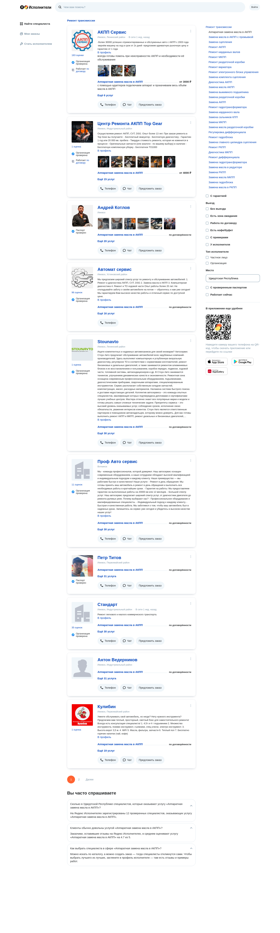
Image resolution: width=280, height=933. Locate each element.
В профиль (104, 52)
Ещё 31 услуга (107, 576)
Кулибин (107, 706)
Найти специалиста (35, 23)
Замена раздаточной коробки (227, 97)
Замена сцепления (220, 41)
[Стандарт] (82, 612)
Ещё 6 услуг (105, 95)
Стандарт (108, 604)
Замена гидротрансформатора (228, 162)
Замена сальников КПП (223, 117)
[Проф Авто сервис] (82, 470)
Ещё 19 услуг (106, 750)
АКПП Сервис (112, 32)
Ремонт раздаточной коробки (227, 62)
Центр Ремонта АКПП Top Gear (130, 123)
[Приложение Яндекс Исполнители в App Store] (217, 361)
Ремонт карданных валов (224, 51)
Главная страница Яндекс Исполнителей (35, 7)
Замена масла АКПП (221, 87)
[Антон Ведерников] (82, 668)
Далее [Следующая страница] (90, 779)
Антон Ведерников (117, 659)
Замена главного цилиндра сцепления (232, 142)
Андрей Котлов (114, 207)
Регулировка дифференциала (227, 132)
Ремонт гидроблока (221, 137)
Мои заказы (30, 33)
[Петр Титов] (82, 566)
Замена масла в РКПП (223, 187)
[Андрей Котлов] (82, 215)
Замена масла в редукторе (225, 167)
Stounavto (108, 341)
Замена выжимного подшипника (229, 92)
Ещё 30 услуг (106, 433)
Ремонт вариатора (220, 67)
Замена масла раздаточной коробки (231, 127)
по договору (82, 70)
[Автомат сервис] (82, 277)
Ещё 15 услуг (106, 179)
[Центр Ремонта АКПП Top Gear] (82, 132)
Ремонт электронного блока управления (233, 72)
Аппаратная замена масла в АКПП (120, 81)
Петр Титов (109, 557)
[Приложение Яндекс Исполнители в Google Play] (243, 361)
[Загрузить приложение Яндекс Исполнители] (233, 327)
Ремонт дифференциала (224, 157)
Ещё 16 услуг (106, 313)
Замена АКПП (217, 102)
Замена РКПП (217, 172)
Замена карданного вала (224, 112)
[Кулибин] (82, 715)
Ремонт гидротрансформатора (228, 107)
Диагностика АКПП (220, 82)
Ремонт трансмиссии (219, 26)
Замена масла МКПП (222, 177)
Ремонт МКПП (217, 57)
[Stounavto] (82, 350)
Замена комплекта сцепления (227, 77)
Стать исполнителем (36, 43)
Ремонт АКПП (217, 46)
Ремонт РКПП (217, 147)
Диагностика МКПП (220, 152)
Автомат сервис (115, 269)
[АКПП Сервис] (82, 40)
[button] (108, 105)
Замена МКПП (217, 122)
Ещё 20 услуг (106, 241)
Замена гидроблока (221, 182)
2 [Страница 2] (79, 779)
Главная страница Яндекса (22, 7)
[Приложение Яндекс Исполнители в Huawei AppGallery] (217, 371)
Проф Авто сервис (117, 461)
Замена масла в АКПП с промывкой (231, 36)
